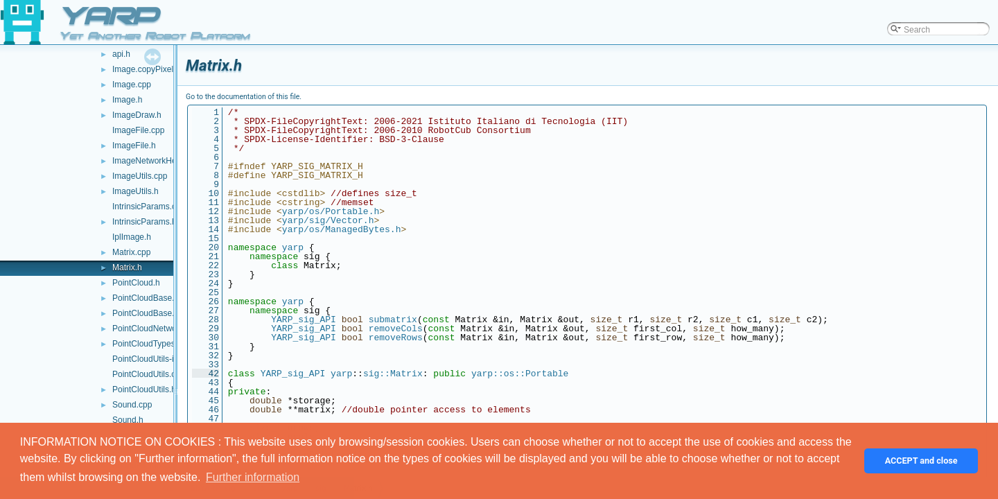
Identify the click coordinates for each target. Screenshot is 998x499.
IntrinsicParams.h (144, 222)
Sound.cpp (132, 405)
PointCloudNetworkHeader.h (164, 328)
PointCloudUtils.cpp (148, 374)
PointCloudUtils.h (144, 389)
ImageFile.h (134, 145)
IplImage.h (131, 237)
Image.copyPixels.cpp (152, 69)
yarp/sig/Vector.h (328, 220)
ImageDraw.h (136, 115)
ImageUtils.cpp (139, 176)
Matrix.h (127, 267)
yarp (293, 247)
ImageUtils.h (135, 191)
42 (205, 373)
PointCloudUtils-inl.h (149, 359)
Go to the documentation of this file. (243, 96)
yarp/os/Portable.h (330, 211)
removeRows (396, 337)
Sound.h (127, 420)
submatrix (393, 319)
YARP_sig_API (303, 319)
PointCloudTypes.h (147, 344)
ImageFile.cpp (138, 130)
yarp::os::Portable (519, 373)
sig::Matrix (393, 373)
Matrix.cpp (131, 252)
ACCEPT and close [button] (921, 460)
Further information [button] (252, 477)
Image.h (127, 100)
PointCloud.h (136, 283)
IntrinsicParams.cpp (148, 206)
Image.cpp (131, 84)
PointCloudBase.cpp (150, 298)
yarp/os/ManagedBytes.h (341, 229)
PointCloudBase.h (145, 313)
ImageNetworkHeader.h (156, 161)
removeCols (396, 328)
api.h (121, 54)
